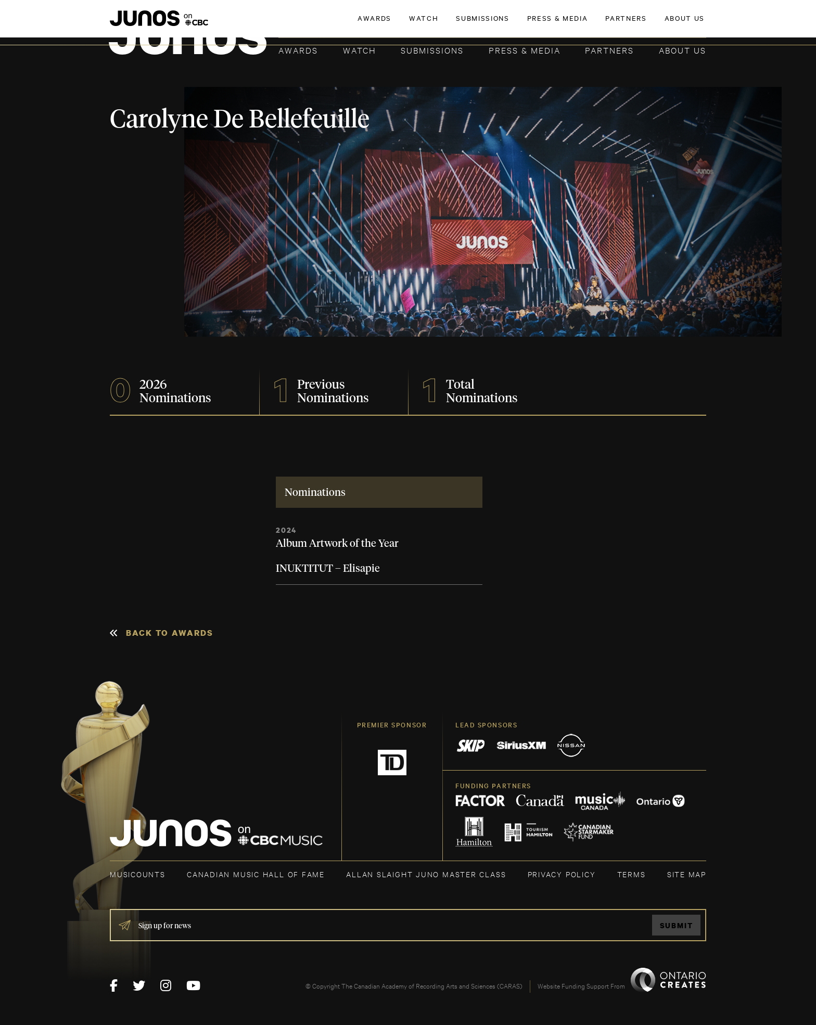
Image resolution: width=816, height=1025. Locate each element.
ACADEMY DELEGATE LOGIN (657, 24)
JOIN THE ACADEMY (561, 24)
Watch (359, 49)
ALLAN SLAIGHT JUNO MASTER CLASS (426, 874)
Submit (676, 925)
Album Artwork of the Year (337, 544)
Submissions (432, 49)
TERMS (631, 874)
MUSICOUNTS (137, 874)
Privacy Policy (562, 874)
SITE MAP (686, 874)
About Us (682, 49)
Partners (609, 49)
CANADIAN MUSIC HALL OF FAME (256, 874)
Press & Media (524, 49)
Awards (298, 49)
